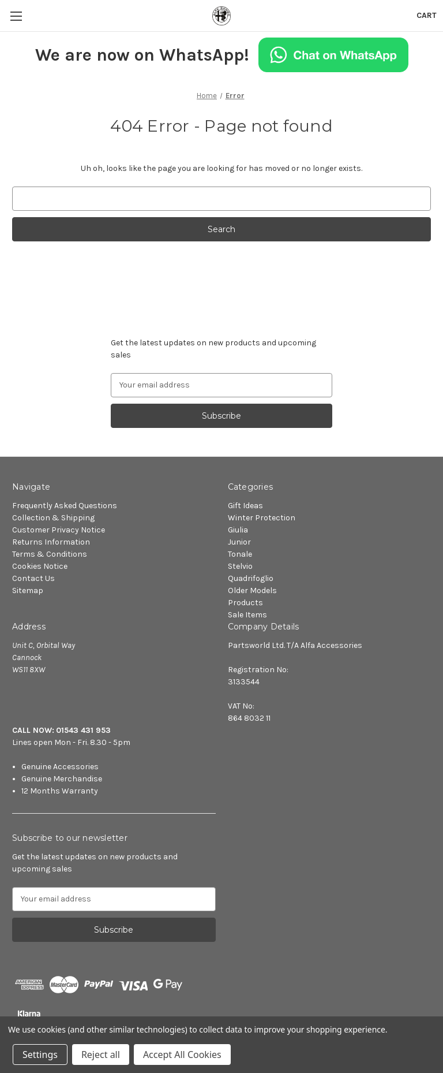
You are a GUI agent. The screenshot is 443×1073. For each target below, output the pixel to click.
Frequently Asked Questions (64, 506)
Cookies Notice (39, 566)
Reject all (100, 1054)
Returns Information (51, 542)
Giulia (238, 530)
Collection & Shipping (53, 518)
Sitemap (27, 590)
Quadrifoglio (250, 578)
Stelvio (240, 566)
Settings (40, 1054)
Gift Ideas (245, 506)
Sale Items (247, 615)
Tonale (240, 554)
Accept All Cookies (182, 1054)
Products (245, 603)
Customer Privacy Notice (58, 530)
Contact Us (33, 578)
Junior (239, 542)
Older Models (252, 590)
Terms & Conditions (49, 554)
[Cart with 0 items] (426, 15)
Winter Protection (261, 518)
